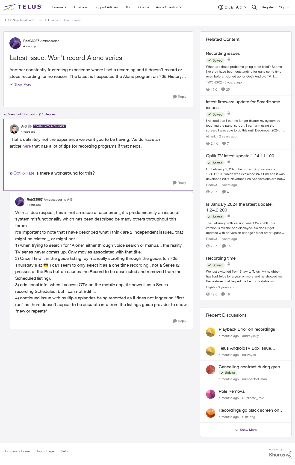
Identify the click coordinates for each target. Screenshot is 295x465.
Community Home (16, 451)
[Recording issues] (246, 71)
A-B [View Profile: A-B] (24, 126)
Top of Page (45, 451)
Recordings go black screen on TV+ (249, 410)
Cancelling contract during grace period (250, 367)
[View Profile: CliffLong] (210, 413)
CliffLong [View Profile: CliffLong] (248, 416)
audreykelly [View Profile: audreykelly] (250, 336)
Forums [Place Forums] (53, 20)
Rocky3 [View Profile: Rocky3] (211, 185)
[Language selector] (232, 7)
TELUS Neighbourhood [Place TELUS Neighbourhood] (17, 20)
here (26, 146)
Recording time (221, 258)
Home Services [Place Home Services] (72, 20)
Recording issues (223, 53)
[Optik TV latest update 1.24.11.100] (246, 174)
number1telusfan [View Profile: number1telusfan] (254, 379)
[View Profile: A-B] (14, 129)
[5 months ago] (229, 335)
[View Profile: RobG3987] (15, 43)
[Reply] (179, 97)
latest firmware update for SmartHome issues (243, 104)
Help (64, 451)
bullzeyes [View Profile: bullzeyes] (249, 354)
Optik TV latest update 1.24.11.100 (240, 155)
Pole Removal (232, 391)
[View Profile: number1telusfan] (210, 369)
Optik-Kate (23, 173)
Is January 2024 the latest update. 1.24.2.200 (239, 207)
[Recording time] (246, 276)
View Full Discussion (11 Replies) (29, 114)
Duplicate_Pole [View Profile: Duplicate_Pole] (253, 398)
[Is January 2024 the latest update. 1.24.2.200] (246, 228)
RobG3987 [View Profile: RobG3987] (31, 41)
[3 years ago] (232, 82)
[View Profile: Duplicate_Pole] (210, 394)
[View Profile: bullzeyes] (210, 351)
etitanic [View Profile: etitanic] (211, 136)
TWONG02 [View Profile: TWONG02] (214, 82)
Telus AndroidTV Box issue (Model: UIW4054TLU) (245, 348)
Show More (20, 84)
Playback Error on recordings (247, 329)
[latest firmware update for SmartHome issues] (246, 125)
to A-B (68, 199)
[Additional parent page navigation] (40, 20)
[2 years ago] (227, 136)
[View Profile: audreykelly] (210, 332)
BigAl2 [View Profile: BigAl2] (210, 287)
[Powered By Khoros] (280, 454)
